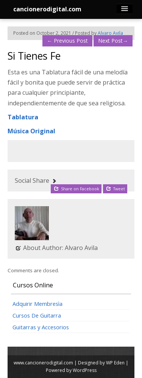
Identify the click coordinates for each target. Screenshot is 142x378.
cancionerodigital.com (47, 9)
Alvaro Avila (110, 33)
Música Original (31, 131)
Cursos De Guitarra (36, 315)
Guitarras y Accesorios (40, 327)
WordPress (85, 370)
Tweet (115, 188)
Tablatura (23, 117)
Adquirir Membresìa (37, 303)
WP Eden (115, 362)
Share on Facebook (76, 188)
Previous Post (67, 40)
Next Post (113, 40)
